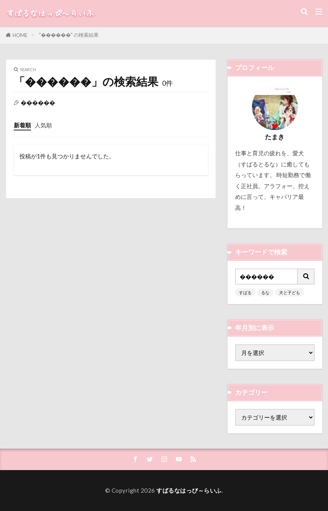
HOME (20, 35)
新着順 (22, 125)
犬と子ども (289, 292)
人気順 (43, 125)
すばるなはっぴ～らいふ (189, 490)
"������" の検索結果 (69, 35)
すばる (245, 292)
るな (265, 292)
